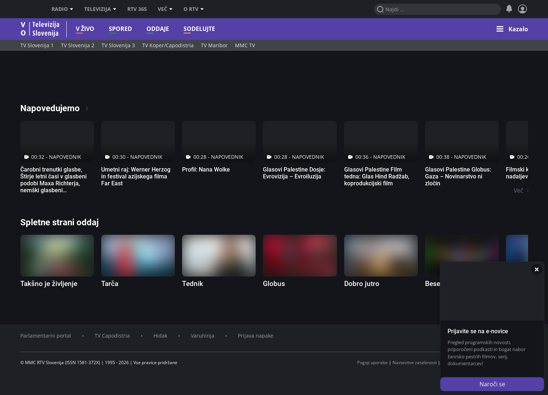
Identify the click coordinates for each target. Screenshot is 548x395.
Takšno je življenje (48, 283)
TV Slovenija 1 (37, 45)
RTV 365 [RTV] (137, 9)
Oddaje (147, 28)
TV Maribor (214, 45)
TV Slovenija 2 (77, 45)
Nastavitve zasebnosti (414, 362)
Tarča (109, 283)
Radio (62, 9)
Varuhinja (202, 335)
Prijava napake (255, 335)
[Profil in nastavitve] (522, 9)
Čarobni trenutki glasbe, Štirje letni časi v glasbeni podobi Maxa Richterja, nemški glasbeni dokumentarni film (53, 183)
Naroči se (492, 384)
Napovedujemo (55, 108)
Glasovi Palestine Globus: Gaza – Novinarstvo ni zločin (458, 176)
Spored (110, 28)
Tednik (192, 283)
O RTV (194, 9)
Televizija (100, 9)
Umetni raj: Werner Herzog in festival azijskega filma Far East (135, 176)
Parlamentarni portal (45, 335)
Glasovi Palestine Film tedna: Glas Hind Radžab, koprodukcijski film (376, 176)
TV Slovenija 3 (118, 45)
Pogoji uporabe (372, 362)
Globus (274, 283)
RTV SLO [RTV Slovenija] (29, 9)
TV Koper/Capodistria (168, 45)
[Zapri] (536, 269)
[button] (512, 29)
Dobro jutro (361, 283)
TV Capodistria (112, 335)
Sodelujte (189, 28)
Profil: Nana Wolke (206, 169)
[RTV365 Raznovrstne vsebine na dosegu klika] (84, 80)
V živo (75, 28)
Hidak (160, 335)
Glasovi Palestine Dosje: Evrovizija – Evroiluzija (294, 173)
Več (165, 9)
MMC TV (245, 45)
